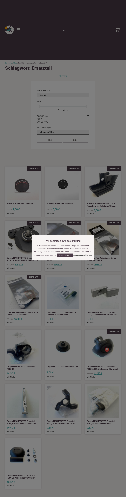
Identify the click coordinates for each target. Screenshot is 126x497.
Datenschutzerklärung (82, 255)
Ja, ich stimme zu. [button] (65, 255)
